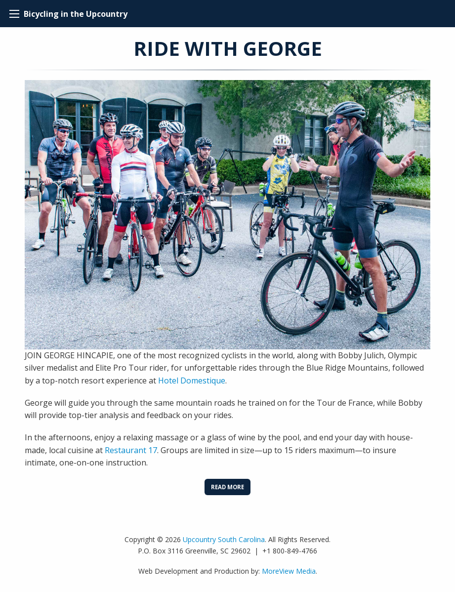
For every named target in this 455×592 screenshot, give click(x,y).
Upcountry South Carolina (224, 539)
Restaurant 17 (131, 450)
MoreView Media (289, 571)
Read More (227, 487)
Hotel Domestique (191, 380)
